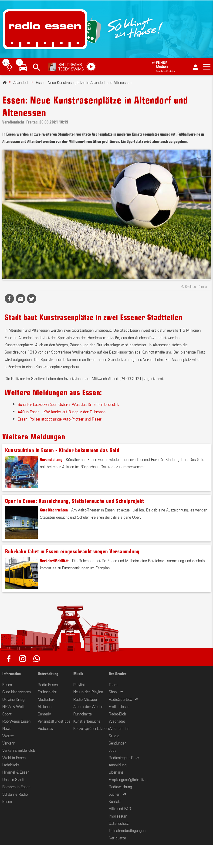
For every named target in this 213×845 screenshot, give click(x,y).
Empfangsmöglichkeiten (128, 779)
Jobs (112, 750)
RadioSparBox (120, 699)
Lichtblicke (11, 765)
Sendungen (117, 743)
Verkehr (8, 743)
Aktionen (44, 706)
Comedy (44, 714)
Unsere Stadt (13, 779)
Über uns (116, 772)
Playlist (79, 684)
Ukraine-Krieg (13, 699)
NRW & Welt (13, 706)
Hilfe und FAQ (120, 808)
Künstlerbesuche (86, 721)
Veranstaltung (51, 459)
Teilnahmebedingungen (127, 830)
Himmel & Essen (15, 772)
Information (11, 673)
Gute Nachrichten (54, 510)
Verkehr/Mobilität (54, 560)
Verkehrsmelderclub (18, 750)
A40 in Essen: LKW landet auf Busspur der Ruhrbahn (61, 411)
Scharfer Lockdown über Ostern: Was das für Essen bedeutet (68, 404)
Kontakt (115, 801)
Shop (113, 691)
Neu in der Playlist (88, 691)
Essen (7, 684)
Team (113, 684)
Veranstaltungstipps (54, 721)
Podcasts (45, 728)
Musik (78, 673)
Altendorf (20, 82)
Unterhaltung (48, 673)
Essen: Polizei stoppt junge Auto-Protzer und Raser (60, 419)
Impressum (118, 816)
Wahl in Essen (14, 757)
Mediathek (46, 699)
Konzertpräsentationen (91, 728)
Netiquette (117, 838)
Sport (7, 714)
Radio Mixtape (85, 699)
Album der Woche (88, 706)
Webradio (117, 721)
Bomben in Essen (16, 786)
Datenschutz (119, 823)
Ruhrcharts (82, 714)
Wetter (8, 735)
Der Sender (117, 673)
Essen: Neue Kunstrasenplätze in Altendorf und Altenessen (83, 82)
